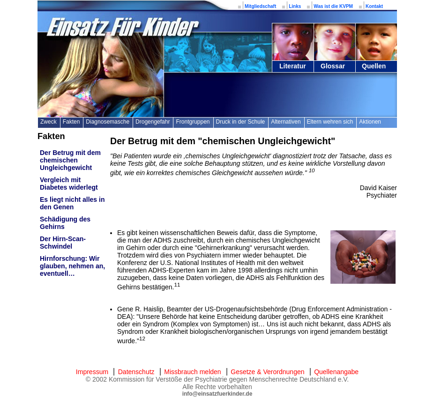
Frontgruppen (193, 121)
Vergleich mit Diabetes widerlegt (69, 183)
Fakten (71, 121)
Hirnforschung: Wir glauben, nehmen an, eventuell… (72, 266)
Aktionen (370, 121)
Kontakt (374, 6)
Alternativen (285, 121)
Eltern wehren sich (330, 121)
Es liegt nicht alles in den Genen (72, 203)
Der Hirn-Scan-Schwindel (63, 242)
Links (295, 6)
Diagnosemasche (107, 121)
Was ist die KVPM (333, 6)
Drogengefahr (152, 121)
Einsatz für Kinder (122, 26)
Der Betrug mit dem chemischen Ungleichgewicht (70, 160)
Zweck (48, 121)
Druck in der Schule (240, 121)
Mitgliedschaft (260, 6)
